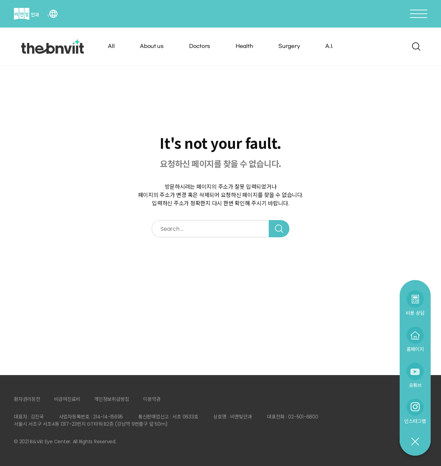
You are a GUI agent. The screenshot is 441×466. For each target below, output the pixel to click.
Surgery (289, 46)
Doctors (199, 46)
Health (244, 46)
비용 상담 (415, 313)
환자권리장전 (27, 399)
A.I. (329, 46)
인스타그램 (415, 421)
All (111, 46)
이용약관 (152, 399)
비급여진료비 (67, 399)
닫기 (415, 442)
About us (152, 46)
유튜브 (415, 385)
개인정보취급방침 (111, 399)
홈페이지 (415, 349)
